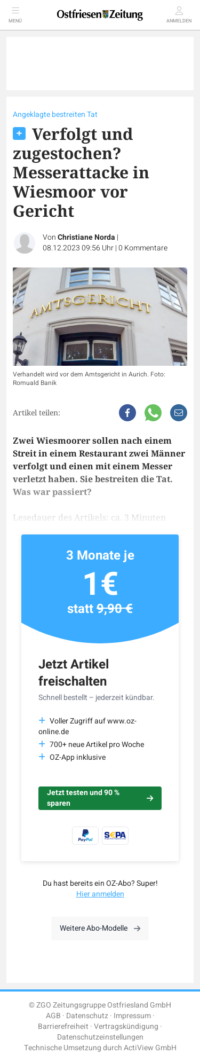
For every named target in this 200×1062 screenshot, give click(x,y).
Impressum (132, 1015)
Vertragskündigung (126, 1026)
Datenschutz (87, 1015)
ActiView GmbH (150, 1047)
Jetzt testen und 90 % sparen (100, 798)
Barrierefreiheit (63, 1026)
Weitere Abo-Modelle (100, 928)
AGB (53, 1015)
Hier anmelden (100, 894)
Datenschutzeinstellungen (100, 1037)
